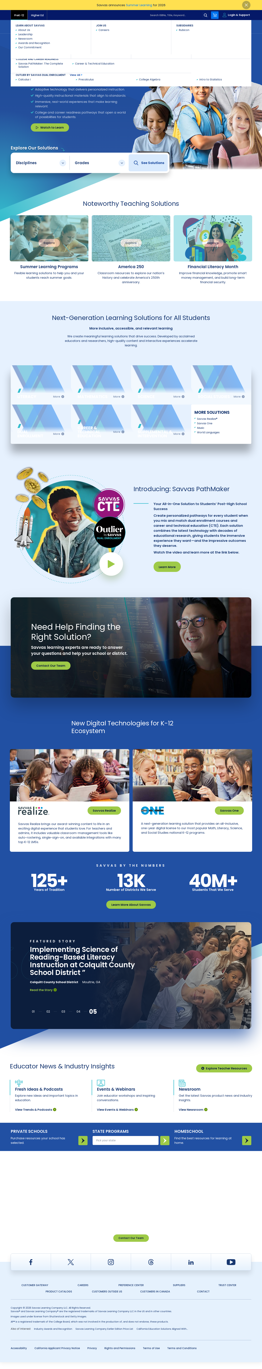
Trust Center (227, 1292)
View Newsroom (193, 1116)
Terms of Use (151, 1355)
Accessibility (19, 1355)
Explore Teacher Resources (224, 1075)
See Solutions (149, 162)
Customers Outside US (107, 1298)
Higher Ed (37, 15)
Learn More (167, 567)
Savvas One (204, 423)
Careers (83, 1292)
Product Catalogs (59, 1298)
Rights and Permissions (119, 1355)
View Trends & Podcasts (35, 1116)
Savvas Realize (104, 810)
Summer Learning (139, 5)
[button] (33, 1018)
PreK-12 (19, 15)
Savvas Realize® (207, 419)
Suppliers (179, 1292)
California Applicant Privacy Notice (57, 1355)
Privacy (92, 1355)
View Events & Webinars (117, 1116)
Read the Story (43, 997)
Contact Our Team (50, 666)
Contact (237, 26)
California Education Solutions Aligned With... (162, 1335)
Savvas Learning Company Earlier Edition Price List (104, 1335)
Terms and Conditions (182, 1355)
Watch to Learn (50, 127)
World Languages (208, 432)
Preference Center (131, 1292)
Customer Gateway (34, 1292)
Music (200, 428)
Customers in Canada (155, 1298)
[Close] (246, 5)
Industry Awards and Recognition (53, 1335)
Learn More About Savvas (131, 911)
